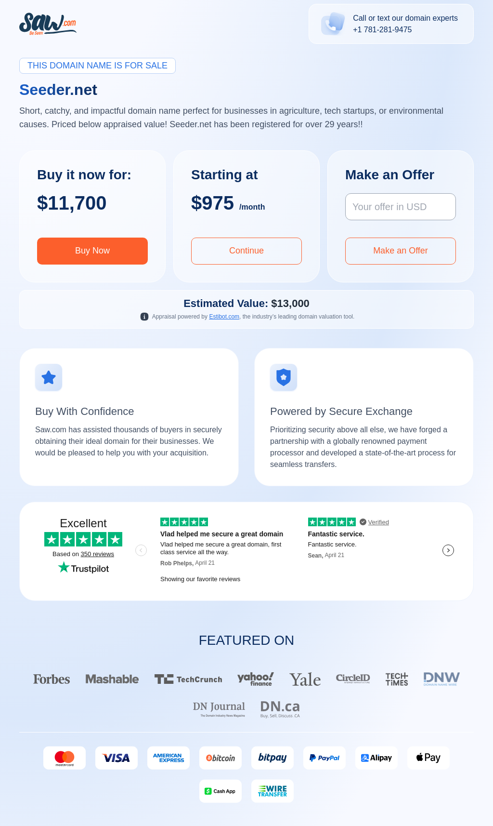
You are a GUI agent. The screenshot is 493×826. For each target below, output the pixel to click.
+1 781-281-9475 (382, 30)
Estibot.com (224, 316)
